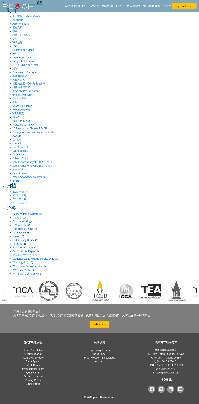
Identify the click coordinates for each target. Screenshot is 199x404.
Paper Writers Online (24, 247)
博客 (14, 31)
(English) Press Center (25, 91)
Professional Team (33, 369)
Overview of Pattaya (24, 72)
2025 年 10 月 (20, 191)
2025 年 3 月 (19, 195)
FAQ (14, 46)
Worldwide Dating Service (27, 266)
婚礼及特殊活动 (21, 121)
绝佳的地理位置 (21, 87)
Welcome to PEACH (23, 124)
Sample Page (20, 169)
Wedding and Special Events (28, 177)
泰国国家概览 (19, 76)
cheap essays (20, 217)
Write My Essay (21, 270)
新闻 (14, 68)
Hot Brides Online (22, 229)
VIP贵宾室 (18, 113)
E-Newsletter (20, 225)
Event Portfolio (21, 147)
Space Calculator (22, 106)
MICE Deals (19, 154)
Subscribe (99, 324)
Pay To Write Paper (23, 251)
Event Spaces (20, 150)
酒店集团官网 (151, 6)
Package (17, 243)
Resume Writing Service (26, 255)
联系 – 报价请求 (21, 35)
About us (17, 20)
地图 (119, 6)
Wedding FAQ (20, 262)
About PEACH (74, 6)
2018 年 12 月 (20, 203)
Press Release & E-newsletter (99, 357)
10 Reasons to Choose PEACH (29, 128)
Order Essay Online (23, 240)
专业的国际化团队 (22, 94)
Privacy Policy (20, 158)
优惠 (14, 38)
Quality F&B (19, 98)
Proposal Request (184, 6)
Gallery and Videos (23, 50)
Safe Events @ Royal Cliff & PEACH (32, 162)
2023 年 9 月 (19, 199)
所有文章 (17, 27)
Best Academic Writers (25, 214)
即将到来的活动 (21, 109)
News (15, 236)
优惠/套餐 (107, 6)
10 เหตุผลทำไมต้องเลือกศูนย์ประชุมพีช (33, 132)
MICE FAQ (18, 232)
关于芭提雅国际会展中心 (26, 16)
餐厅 (14, 102)
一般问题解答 (132, 6)
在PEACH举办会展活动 (25, 65)
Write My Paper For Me (25, 273)
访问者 (16, 117)
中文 (165, 6)
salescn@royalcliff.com (166, 372)
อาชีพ (15, 180)
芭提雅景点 (18, 79)
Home (15, 53)
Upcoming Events (99, 350)
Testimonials (20, 173)
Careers (17, 139)
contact (16, 143)
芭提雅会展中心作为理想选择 (28, 83)
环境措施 (17, 42)
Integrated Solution (23, 61)
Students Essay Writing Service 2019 (33, 258)
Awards (16, 136)
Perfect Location (33, 376)
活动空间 (93, 6)
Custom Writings (22, 221)
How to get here (21, 57)
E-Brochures (33, 383)
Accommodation (21, 23)
